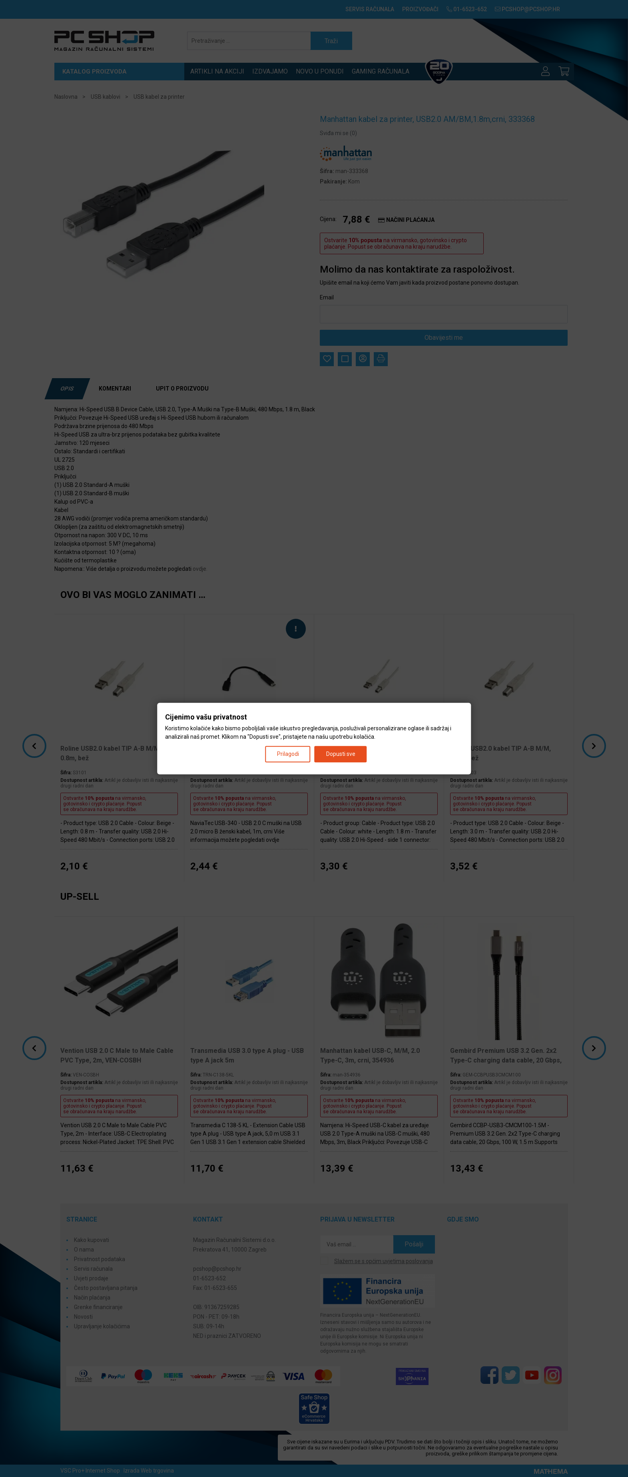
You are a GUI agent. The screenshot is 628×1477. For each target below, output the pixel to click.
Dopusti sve (340, 754)
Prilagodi (288, 754)
